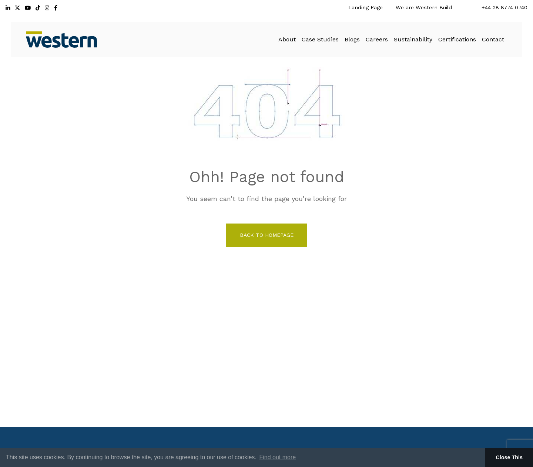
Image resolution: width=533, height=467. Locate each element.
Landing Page (365, 7)
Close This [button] (509, 457)
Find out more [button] (277, 457)
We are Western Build (424, 7)
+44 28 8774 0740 (504, 7)
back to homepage (267, 235)
